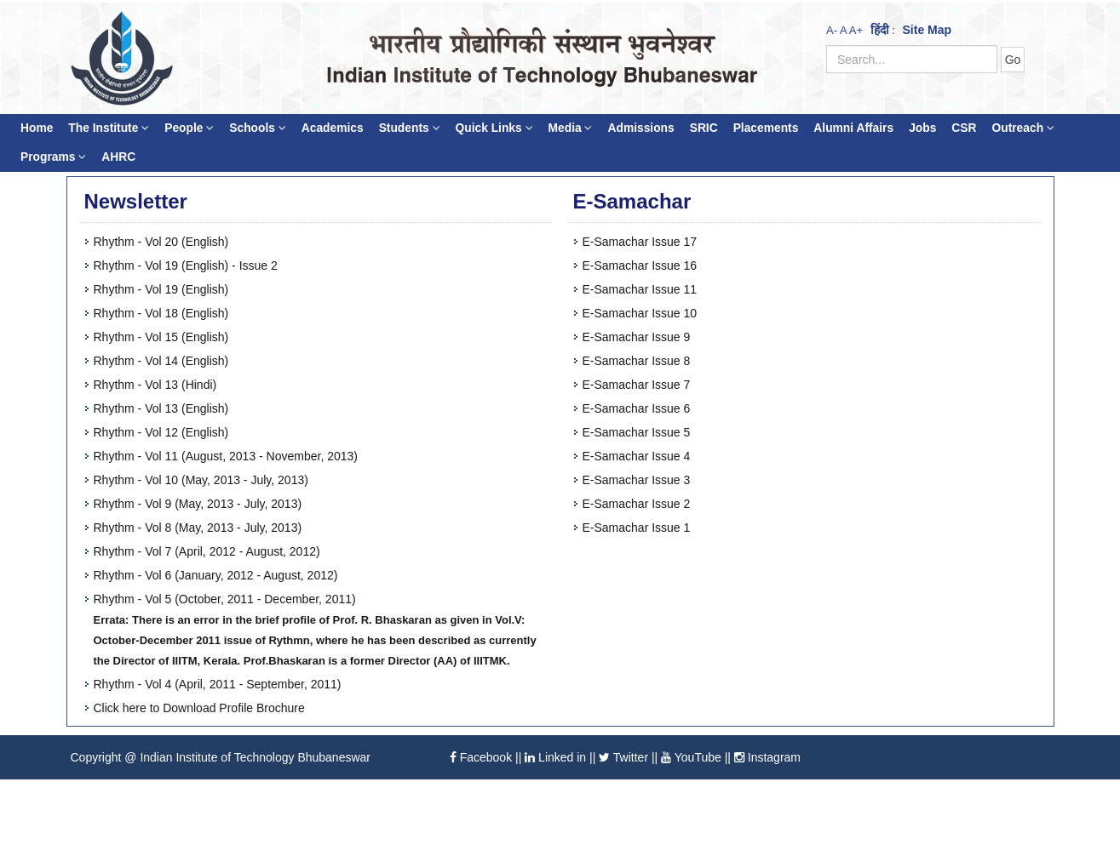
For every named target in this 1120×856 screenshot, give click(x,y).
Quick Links (494, 128)
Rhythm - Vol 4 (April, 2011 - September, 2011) (218, 684)
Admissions (640, 128)
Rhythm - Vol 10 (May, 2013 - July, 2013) (201, 480)
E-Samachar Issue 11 (640, 289)
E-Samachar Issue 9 (637, 337)
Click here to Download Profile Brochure (199, 708)
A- (831, 30)
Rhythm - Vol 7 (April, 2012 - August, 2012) (207, 551)
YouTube (691, 757)
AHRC (118, 157)
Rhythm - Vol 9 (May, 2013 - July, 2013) (198, 504)
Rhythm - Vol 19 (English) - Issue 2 (186, 265)
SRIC (704, 128)
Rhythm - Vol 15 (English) (161, 337)
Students (409, 128)
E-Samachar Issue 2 (637, 504)
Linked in (555, 757)
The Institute (108, 128)
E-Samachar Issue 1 (637, 527)
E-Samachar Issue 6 (637, 408)
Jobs (922, 128)
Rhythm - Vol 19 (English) (161, 289)
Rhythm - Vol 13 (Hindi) (155, 384)
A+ (856, 30)
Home (36, 128)
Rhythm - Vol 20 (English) (161, 241)
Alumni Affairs (853, 128)
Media (571, 128)
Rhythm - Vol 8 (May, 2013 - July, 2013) (198, 527)
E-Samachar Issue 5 (637, 432)
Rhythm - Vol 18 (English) (161, 313)
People (189, 128)
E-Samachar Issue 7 (637, 384)
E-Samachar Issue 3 (637, 480)
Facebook (481, 757)
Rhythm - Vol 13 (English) (161, 408)
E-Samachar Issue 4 (637, 456)
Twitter (623, 757)
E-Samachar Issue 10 (640, 313)
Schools (257, 128)
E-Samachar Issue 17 (640, 241)
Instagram (767, 757)
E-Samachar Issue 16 (640, 265)
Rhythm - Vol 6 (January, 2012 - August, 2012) (216, 575)
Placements (766, 128)
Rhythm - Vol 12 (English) (161, 432)
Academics (333, 128)
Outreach (1022, 128)
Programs (53, 157)
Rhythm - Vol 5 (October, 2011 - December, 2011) (225, 599)
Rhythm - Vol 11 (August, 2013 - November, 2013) (226, 456)
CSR (963, 128)
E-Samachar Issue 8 (637, 361)
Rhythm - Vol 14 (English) (161, 361)
